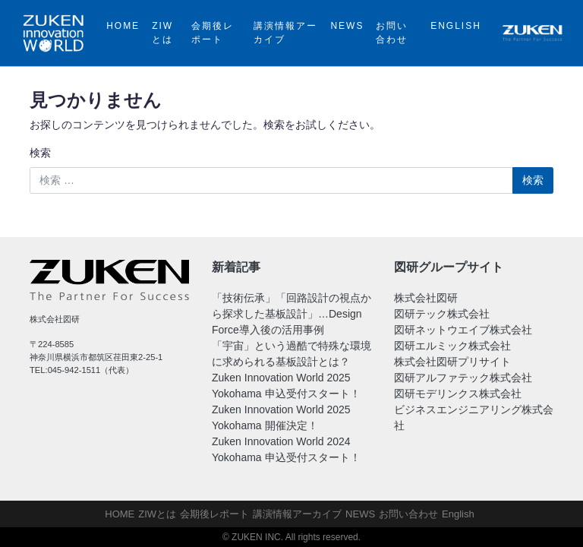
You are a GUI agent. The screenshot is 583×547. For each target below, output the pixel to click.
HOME (123, 26)
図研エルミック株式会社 (452, 346)
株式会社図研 (426, 298)
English (455, 26)
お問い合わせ (392, 33)
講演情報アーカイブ (285, 33)
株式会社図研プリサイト (452, 362)
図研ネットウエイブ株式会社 (463, 330)
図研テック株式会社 (442, 314)
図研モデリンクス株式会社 (458, 393)
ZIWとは (162, 33)
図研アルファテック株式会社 (463, 378)
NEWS (347, 26)
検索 (40, 153)
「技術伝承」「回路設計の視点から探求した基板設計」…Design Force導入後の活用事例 (291, 314)
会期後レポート (212, 33)
